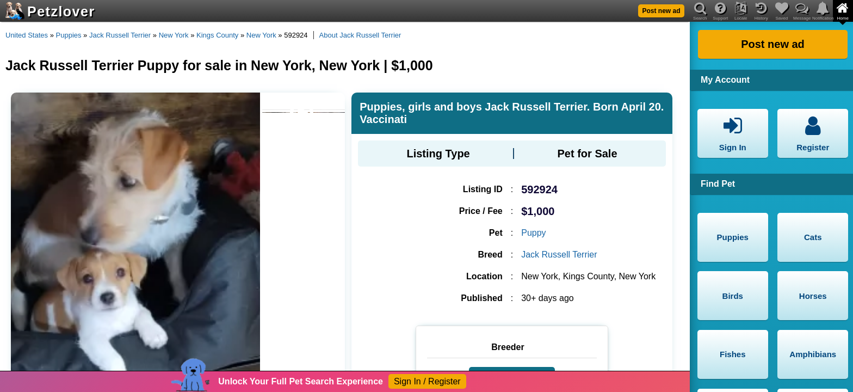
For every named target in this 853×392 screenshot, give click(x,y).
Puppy (533, 232)
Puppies (69, 35)
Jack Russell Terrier (120, 35)
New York (174, 35)
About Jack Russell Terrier (360, 35)
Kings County (217, 35)
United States (26, 35)
